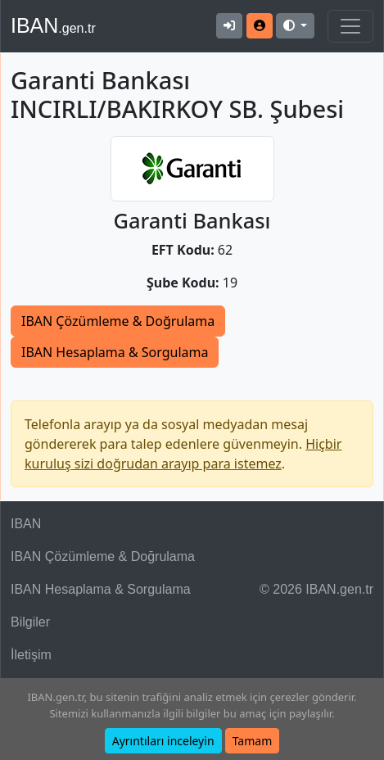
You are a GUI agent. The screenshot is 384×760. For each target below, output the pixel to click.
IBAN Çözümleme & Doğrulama (118, 321)
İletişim (31, 655)
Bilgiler (30, 622)
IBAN (53, 25)
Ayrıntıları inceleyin (163, 741)
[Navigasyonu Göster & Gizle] (350, 26)
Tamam (253, 741)
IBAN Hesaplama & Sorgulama (114, 352)
